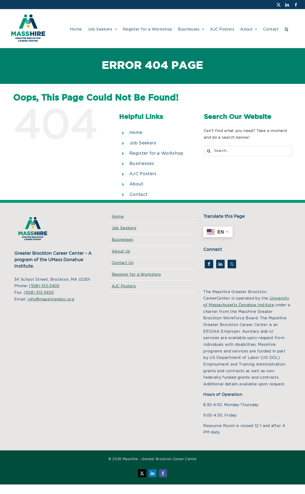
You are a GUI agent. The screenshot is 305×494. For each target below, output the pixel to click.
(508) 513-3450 (39, 293)
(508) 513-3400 (44, 286)
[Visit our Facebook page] (296, 5)
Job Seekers (142, 143)
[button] (286, 28)
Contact (138, 195)
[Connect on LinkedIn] (287, 5)
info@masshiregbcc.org (51, 299)
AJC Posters (143, 174)
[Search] (209, 151)
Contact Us (122, 263)
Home (135, 133)
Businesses (141, 164)
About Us (121, 251)
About (136, 184)
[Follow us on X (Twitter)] (278, 5)
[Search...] (248, 151)
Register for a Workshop (156, 153)
